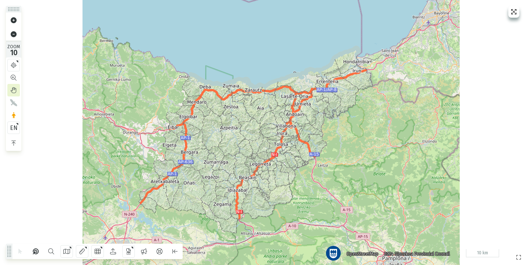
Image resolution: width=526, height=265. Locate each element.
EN (14, 127)
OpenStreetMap (360, 252)
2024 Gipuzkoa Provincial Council (415, 252)
